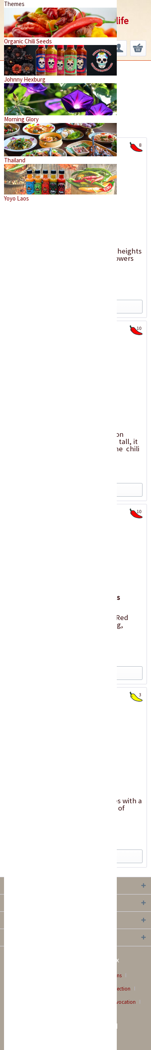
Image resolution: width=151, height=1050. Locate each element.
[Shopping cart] (138, 48)
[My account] (119, 48)
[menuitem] (119, 48)
